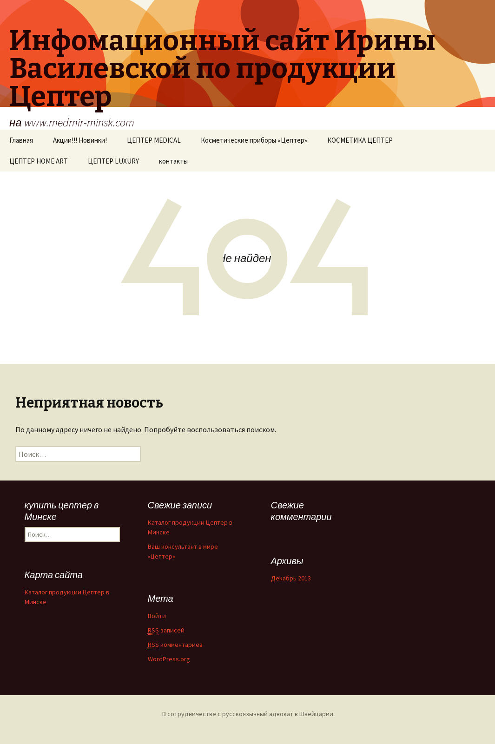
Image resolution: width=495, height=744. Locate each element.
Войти (157, 616)
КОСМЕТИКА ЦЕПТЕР (360, 140)
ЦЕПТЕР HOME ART (38, 161)
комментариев (175, 644)
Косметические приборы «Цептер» (254, 140)
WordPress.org (169, 659)
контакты (173, 161)
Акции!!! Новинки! (80, 140)
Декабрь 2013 (291, 578)
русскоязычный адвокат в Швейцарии (277, 714)
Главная (21, 140)
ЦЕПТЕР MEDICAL (154, 140)
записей (166, 630)
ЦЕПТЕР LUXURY (113, 161)
